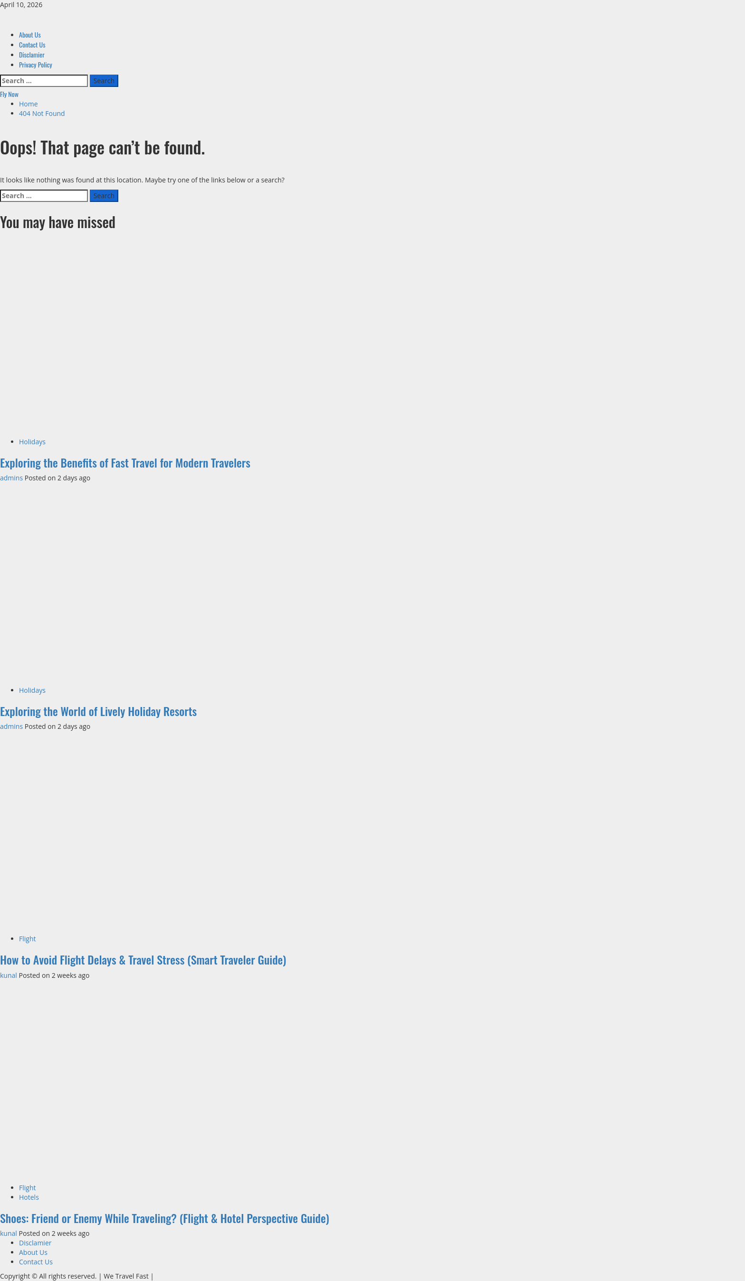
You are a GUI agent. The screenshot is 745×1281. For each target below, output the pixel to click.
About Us (30, 34)
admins (12, 477)
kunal (9, 975)
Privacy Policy (35, 64)
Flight (27, 938)
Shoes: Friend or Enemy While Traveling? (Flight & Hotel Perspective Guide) (164, 1217)
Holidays (32, 441)
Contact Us (32, 44)
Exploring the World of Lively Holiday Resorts (98, 710)
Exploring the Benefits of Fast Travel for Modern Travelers (125, 462)
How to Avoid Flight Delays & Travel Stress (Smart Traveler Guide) (143, 959)
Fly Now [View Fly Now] (9, 94)
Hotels (29, 1197)
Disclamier (32, 54)
